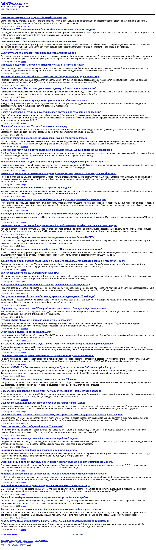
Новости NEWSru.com (12, 545)
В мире (23, 38)
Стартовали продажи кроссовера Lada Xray (26, 332)
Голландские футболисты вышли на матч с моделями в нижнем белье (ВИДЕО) (47, 237)
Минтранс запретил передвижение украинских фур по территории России (44, 138)
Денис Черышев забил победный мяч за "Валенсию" (32, 426)
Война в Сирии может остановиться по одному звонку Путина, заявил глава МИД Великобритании (58, 173)
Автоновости (25, 341)
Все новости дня (9, 9)
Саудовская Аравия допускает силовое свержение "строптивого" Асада (43, 402)
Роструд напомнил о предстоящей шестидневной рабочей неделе (39, 438)
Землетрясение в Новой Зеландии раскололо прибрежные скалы (39, 450)
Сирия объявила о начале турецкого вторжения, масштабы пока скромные (45, 100)
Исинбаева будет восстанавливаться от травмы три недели (36, 187)
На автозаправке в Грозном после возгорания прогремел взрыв (38, 41)
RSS (37, 541)
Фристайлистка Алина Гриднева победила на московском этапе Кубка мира (45, 485)
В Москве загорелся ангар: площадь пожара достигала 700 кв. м (38, 379)
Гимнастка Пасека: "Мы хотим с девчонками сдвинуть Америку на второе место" (48, 88)
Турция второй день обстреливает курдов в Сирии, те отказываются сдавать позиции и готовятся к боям (63, 261)
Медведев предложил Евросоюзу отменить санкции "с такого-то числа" (43, 64)
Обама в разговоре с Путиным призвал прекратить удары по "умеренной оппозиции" (51, 112)
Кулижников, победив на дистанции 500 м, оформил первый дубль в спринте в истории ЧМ (54, 161)
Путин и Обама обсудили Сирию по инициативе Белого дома (36, 320)
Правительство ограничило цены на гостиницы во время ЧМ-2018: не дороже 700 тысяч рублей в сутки (62, 414)
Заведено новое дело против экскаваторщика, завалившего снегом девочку (45, 284)
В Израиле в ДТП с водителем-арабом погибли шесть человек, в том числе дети (48, 29)
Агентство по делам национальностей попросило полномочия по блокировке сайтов (51, 509)
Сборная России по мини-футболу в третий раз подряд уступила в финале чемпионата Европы (57, 462)
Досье (12, 541)
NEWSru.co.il (6, 543)
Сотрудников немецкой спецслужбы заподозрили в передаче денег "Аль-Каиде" (48, 296)
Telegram (44, 541)
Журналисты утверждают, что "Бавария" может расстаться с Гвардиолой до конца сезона (53, 308)
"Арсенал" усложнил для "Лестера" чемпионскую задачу (34, 126)
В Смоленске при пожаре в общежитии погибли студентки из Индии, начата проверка (51, 391)
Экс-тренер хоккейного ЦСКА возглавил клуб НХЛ (30, 272)
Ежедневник (28, 541)
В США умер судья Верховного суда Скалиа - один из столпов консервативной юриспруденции (57, 343)
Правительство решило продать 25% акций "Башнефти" (34, 17)
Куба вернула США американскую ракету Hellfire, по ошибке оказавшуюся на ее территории (55, 521)
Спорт (23, 97)
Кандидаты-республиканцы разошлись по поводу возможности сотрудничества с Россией (54, 473)
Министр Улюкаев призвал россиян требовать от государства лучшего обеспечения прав (53, 199)
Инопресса (28, 543)
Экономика (25, 26)
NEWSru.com (11, 3)
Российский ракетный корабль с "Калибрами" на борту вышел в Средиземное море (50, 76)
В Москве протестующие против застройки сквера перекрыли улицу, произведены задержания (57, 150)
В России (24, 50)
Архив (18, 541)
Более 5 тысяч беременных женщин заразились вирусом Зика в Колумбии (44, 497)
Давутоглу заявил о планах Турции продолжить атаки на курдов (38, 53)
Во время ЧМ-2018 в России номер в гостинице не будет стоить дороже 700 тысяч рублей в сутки (58, 367)
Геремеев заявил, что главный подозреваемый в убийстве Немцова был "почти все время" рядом (59, 225)
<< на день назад (9, 534)
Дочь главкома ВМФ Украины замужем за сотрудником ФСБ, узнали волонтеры (47, 355)
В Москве (18, 543)
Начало (4, 541)
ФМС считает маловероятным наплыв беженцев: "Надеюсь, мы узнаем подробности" (51, 249)
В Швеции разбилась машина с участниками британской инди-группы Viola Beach (49, 213)
